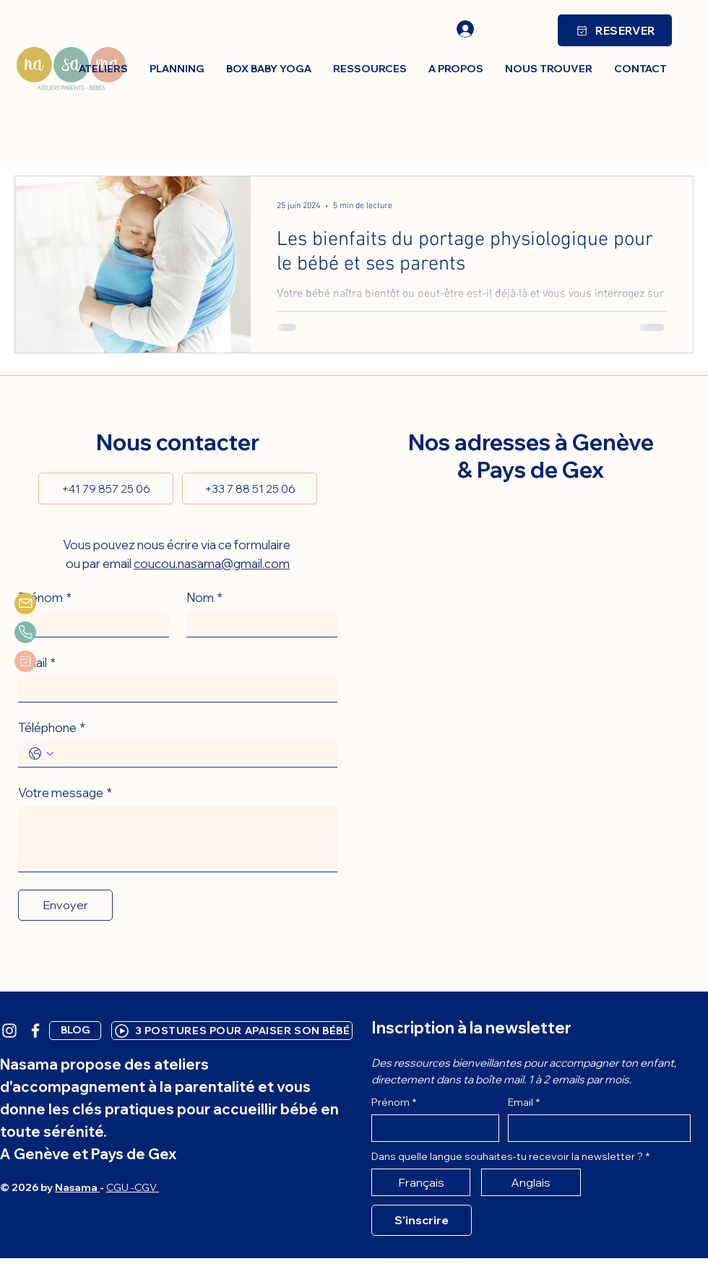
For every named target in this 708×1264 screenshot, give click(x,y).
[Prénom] (89, 624)
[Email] (173, 689)
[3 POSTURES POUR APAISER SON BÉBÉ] (232, 1030)
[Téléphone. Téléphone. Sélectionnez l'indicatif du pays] (41, 753)
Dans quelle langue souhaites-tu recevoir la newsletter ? (510, 1157)
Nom (204, 597)
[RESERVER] (615, 30)
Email (37, 662)
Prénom (45, 597)
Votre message (65, 792)
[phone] (25, 632)
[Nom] (257, 624)
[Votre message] (177, 839)
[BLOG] (75, 1030)
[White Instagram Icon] (9, 1030)
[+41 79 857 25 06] (105, 488)
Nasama (77, 1187)
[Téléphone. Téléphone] (192, 754)
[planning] (25, 661)
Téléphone (51, 727)
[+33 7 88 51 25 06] (249, 488)
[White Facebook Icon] (35, 1030)
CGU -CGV (132, 1187)
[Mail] (25, 603)
